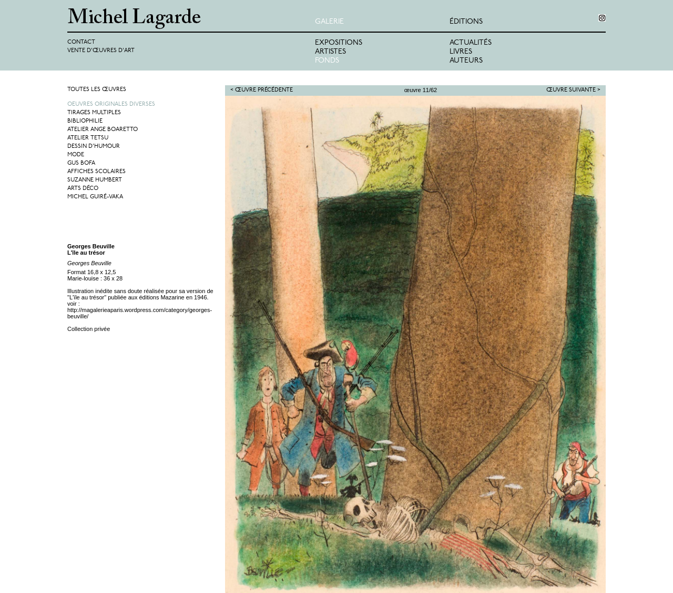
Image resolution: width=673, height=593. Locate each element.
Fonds (327, 61)
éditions (466, 22)
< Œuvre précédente (261, 90)
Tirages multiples (94, 113)
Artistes (330, 52)
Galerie (329, 22)
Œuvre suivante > (573, 90)
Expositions (338, 43)
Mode (75, 155)
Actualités (471, 43)
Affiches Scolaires (96, 172)
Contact (81, 42)
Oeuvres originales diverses (111, 104)
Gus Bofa (81, 163)
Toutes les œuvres (96, 90)
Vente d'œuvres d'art (101, 51)
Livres (461, 52)
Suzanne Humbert (94, 180)
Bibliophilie (85, 121)
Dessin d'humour (93, 146)
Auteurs (466, 61)
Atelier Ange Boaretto (102, 130)
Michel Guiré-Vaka (95, 197)
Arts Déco (82, 189)
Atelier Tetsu (87, 138)
